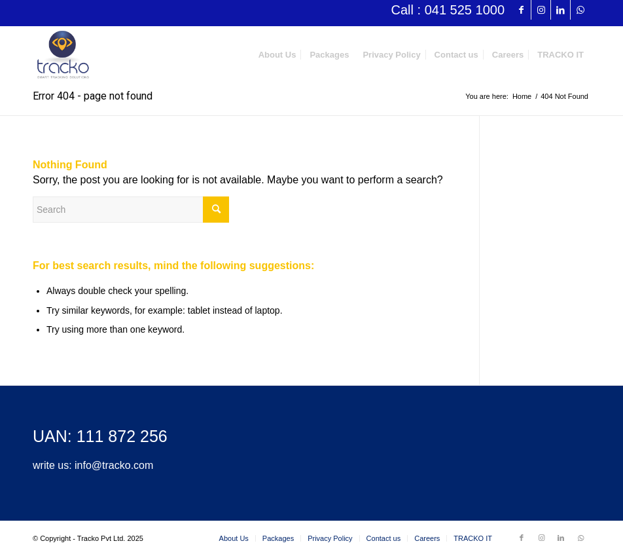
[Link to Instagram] (540, 10)
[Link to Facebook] (521, 10)
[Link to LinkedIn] (560, 10)
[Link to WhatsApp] (580, 10)
